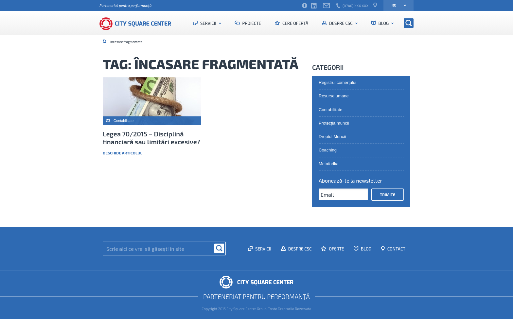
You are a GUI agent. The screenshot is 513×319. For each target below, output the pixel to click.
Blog (384, 23)
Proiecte (251, 23)
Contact (395, 248)
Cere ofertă (294, 23)
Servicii (208, 23)
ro (397, 5)
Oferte (336, 248)
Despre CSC (340, 23)
